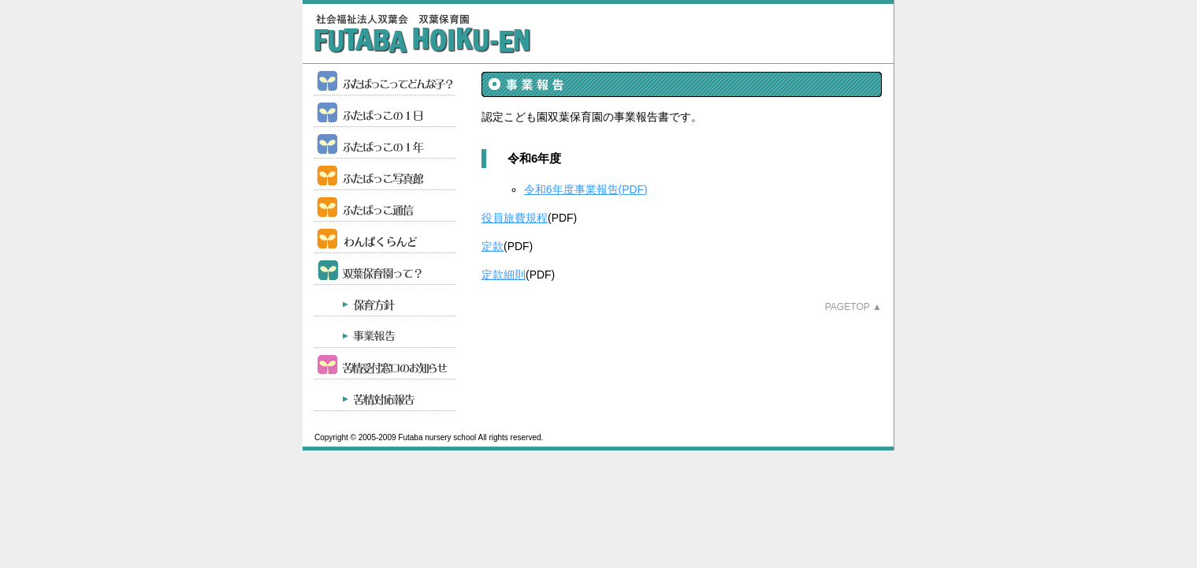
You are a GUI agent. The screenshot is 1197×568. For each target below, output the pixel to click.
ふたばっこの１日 (385, 111)
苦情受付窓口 (385, 363)
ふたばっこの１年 (385, 143)
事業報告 (385, 332)
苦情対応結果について (385, 395)
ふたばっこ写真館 (385, 174)
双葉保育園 (422, 34)
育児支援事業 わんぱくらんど (385, 237)
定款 (492, 246)
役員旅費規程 (514, 217)
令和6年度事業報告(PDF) (586, 189)
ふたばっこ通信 (385, 206)
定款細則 (503, 274)
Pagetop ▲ (853, 306)
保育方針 (385, 300)
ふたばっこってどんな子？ (385, 79)
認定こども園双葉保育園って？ (385, 269)
